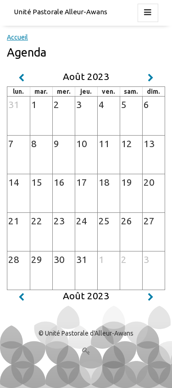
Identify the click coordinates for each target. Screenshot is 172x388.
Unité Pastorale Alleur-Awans (60, 12)
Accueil (17, 37)
